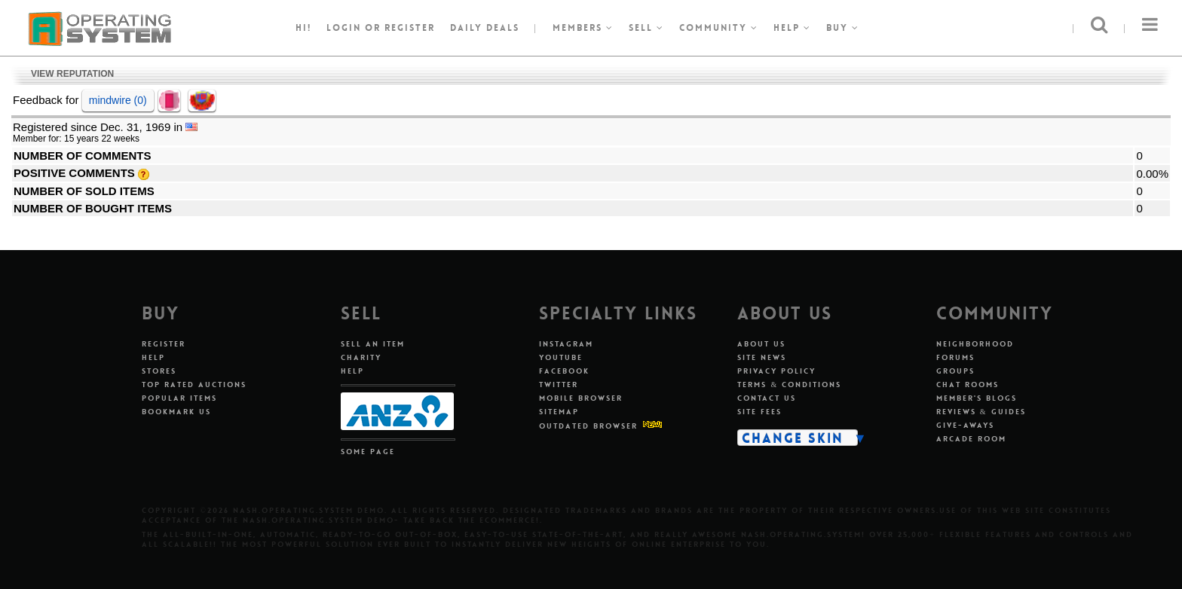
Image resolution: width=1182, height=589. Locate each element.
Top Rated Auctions (194, 384)
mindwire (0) (118, 100)
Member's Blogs (976, 398)
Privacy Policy (776, 371)
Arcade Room (971, 439)
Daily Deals (484, 28)
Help (792, 28)
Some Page (368, 451)
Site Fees (759, 412)
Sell (646, 28)
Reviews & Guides (981, 412)
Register (163, 344)
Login (343, 28)
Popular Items (179, 398)
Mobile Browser (581, 398)
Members (583, 28)
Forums (955, 357)
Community (718, 28)
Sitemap (559, 412)
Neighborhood (975, 344)
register (409, 28)
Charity (361, 357)
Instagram (566, 344)
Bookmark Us (176, 412)
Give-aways (965, 425)
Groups (955, 371)
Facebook (564, 371)
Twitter (558, 384)
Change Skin (793, 437)
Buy (842, 28)
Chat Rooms (967, 384)
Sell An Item (373, 344)
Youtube (561, 357)
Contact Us (766, 398)
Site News (761, 357)
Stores (159, 371)
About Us (761, 344)
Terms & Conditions (789, 384)
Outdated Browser (588, 426)
